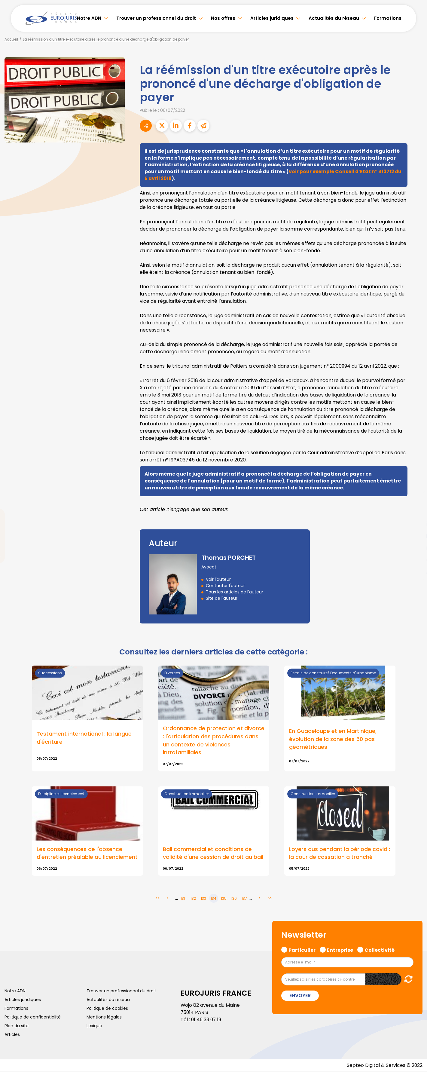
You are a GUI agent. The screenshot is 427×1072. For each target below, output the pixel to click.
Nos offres (223, 18)
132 (193, 899)
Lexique (94, 1026)
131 (183, 899)
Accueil (11, 39)
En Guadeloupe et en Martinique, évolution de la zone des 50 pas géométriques (333, 739)
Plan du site (17, 1026)
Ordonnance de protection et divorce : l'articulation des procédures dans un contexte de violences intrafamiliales (213, 741)
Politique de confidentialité (33, 1017)
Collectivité (379, 949)
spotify (415, 560)
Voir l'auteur (218, 579)
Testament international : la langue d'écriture (84, 738)
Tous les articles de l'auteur (234, 592)
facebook (415, 500)
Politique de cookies (107, 1009)
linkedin (415, 524)
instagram (415, 548)
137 (244, 899)
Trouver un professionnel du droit (156, 18)
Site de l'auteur (221, 598)
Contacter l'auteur (225, 586)
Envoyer (300, 996)
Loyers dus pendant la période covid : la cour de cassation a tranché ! (339, 854)
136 (234, 899)
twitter (415, 512)
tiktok (415, 572)
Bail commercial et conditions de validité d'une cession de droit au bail (213, 854)
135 (224, 899)
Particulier (302, 949)
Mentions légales (104, 1017)
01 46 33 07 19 (206, 1019)
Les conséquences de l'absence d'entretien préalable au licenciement (87, 854)
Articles (12, 1035)
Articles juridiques (272, 18)
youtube (415, 536)
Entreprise (340, 949)
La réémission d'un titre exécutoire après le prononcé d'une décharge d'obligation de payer (106, 39)
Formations (387, 18)
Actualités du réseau (334, 18)
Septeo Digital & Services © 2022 (384, 1065)
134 (213, 899)
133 (203, 899)
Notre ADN (89, 18)
